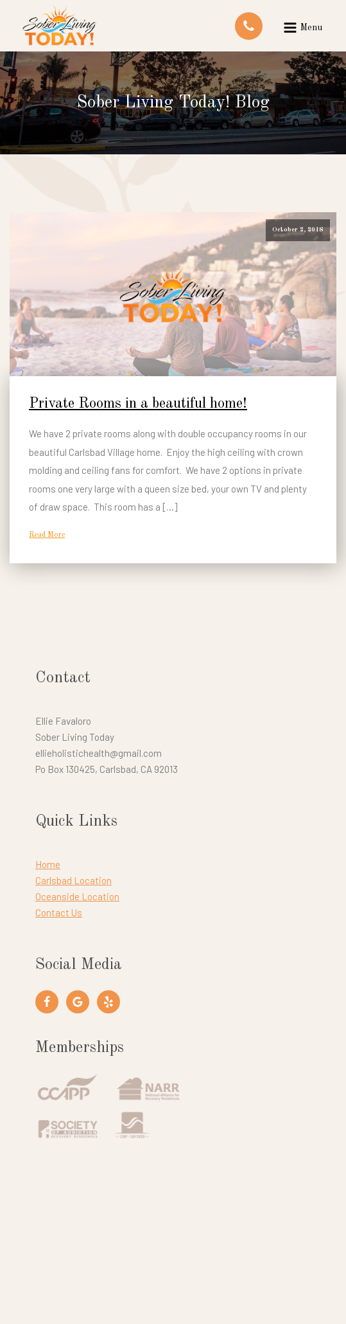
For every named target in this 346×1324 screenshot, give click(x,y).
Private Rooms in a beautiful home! (138, 404)
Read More (47, 535)
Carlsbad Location (73, 880)
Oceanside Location (77, 896)
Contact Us (58, 912)
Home (47, 864)
